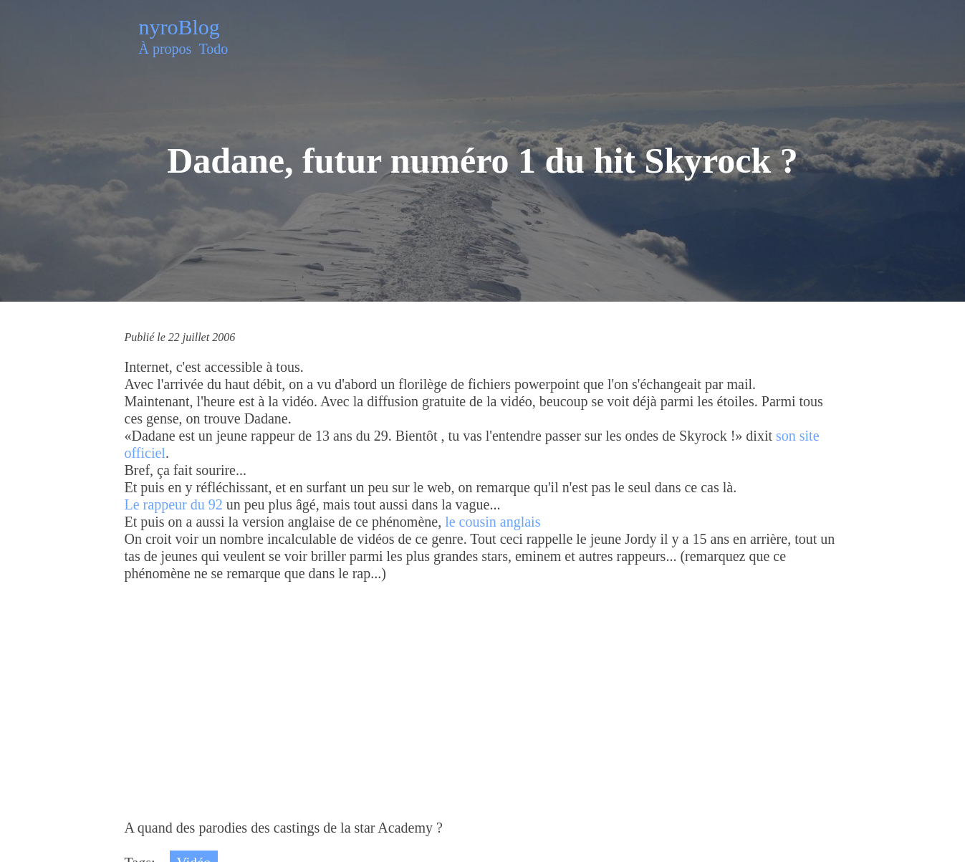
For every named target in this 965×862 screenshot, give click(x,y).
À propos (165, 49)
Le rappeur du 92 (174, 504)
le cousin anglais (492, 522)
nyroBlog (179, 27)
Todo (213, 49)
